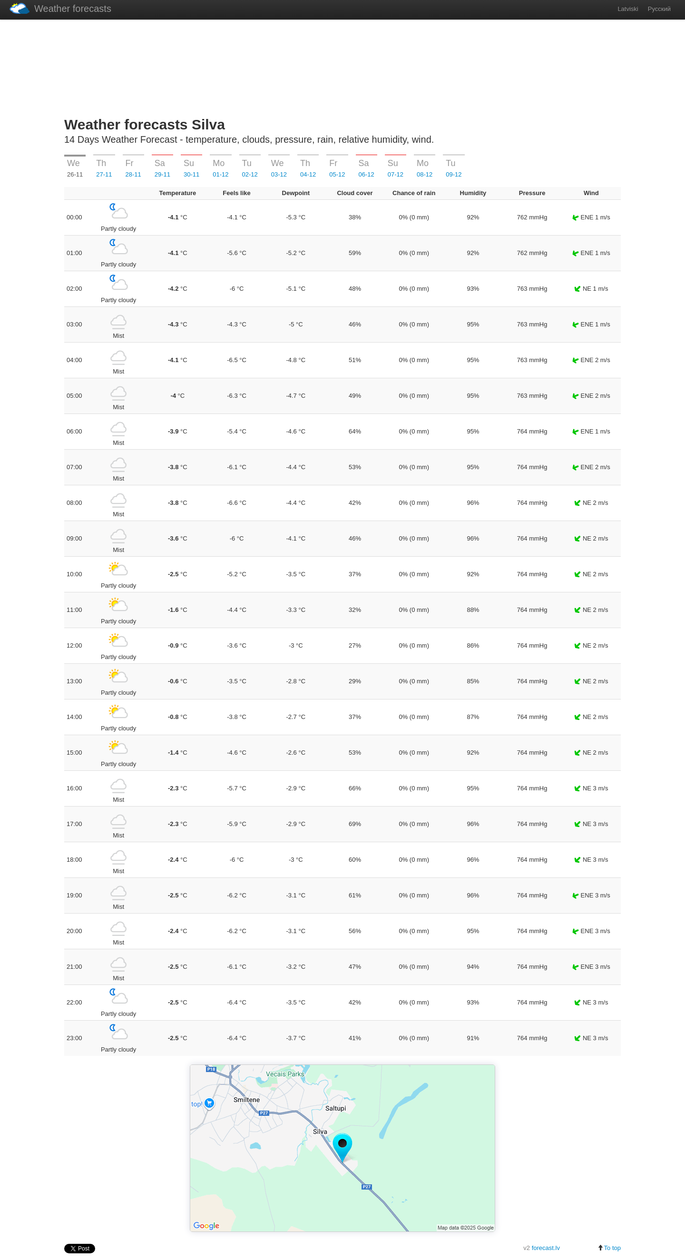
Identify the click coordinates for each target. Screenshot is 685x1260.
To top (609, 1247)
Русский (659, 8)
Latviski (627, 8)
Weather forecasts (60, 8)
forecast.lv (546, 1247)
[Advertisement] (342, 66)
